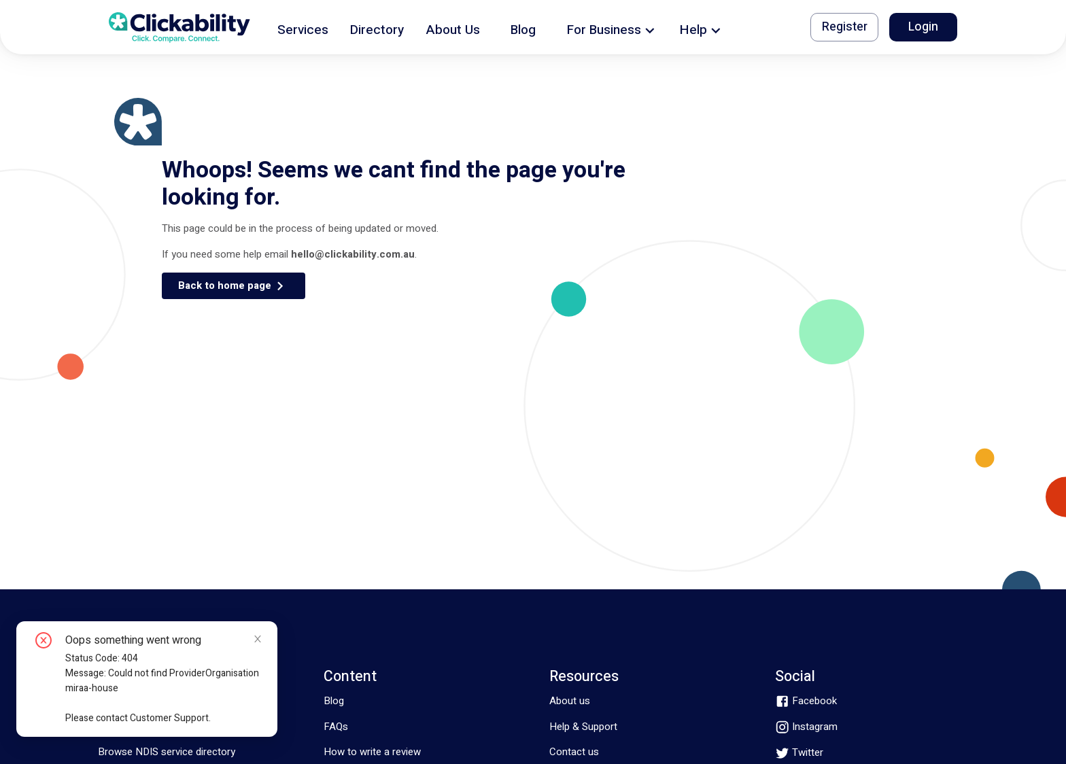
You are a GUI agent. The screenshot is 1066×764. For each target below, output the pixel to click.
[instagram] (806, 727)
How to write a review (372, 751)
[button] (302, 27)
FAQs (336, 726)
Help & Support (583, 726)
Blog (334, 700)
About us (569, 700)
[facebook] (806, 701)
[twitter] (799, 753)
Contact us (574, 751)
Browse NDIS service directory (166, 751)
